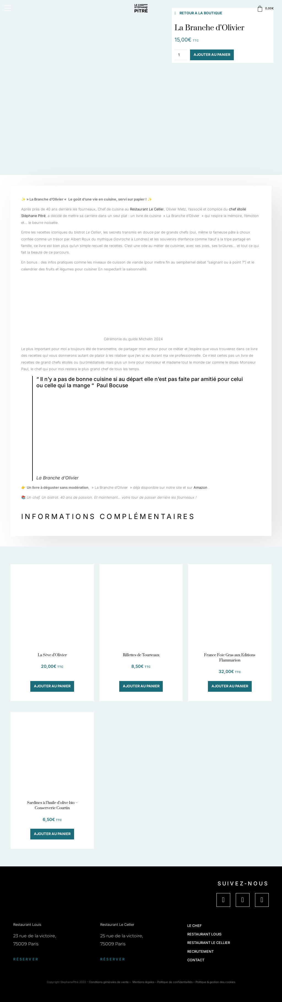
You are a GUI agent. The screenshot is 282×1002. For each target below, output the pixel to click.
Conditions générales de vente (109, 982)
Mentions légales (143, 982)
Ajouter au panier (212, 55)
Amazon (200, 487)
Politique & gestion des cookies (215, 982)
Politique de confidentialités (174, 982)
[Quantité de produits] (181, 54)
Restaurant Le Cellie (146, 209)
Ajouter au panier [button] (52, 686)
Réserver (26, 959)
